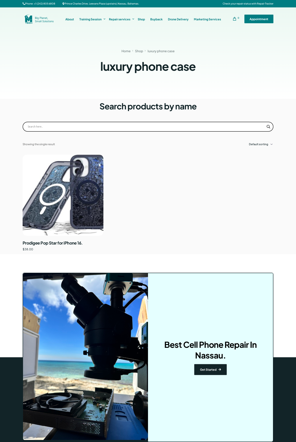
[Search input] (146, 127)
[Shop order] (254, 144)
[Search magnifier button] (268, 127)
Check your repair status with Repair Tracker (248, 3)
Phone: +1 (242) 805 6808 (40, 3)
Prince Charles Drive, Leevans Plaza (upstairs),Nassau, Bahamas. (102, 3)
